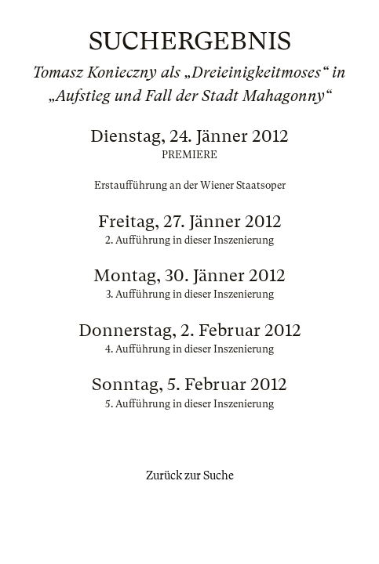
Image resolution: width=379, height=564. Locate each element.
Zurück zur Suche (190, 475)
